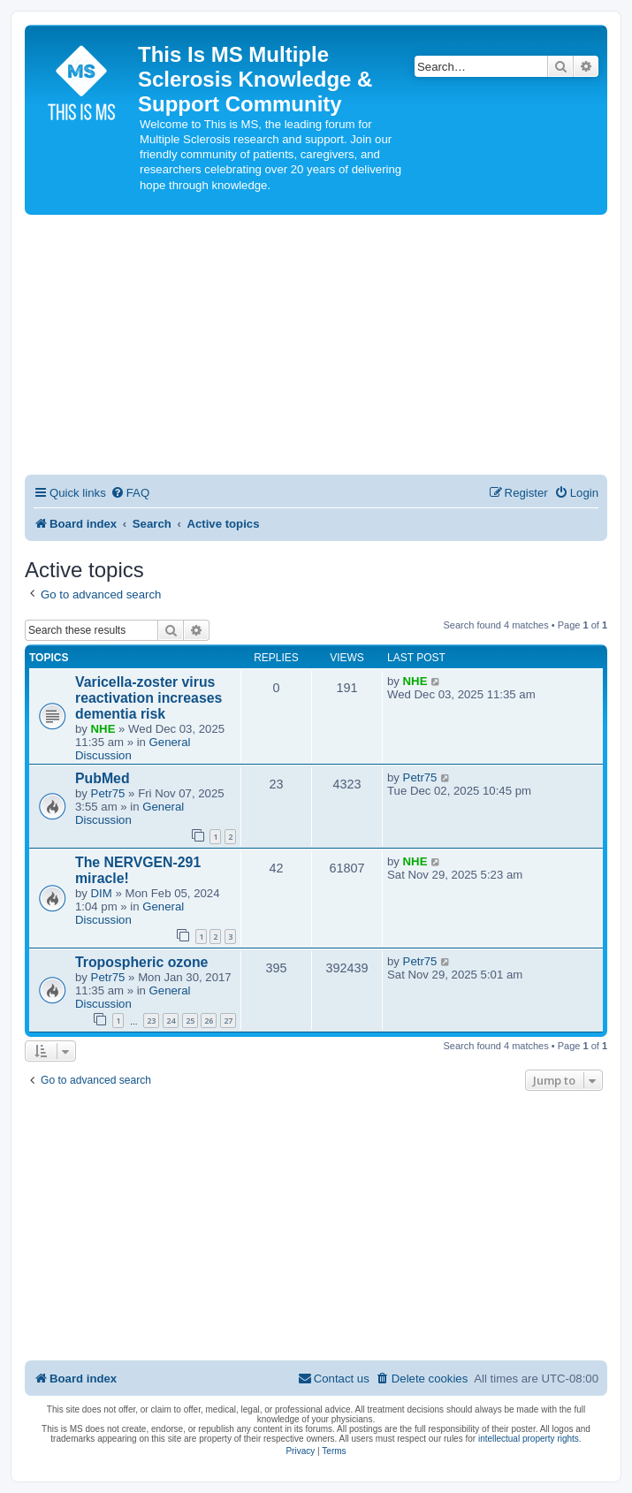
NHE (103, 728)
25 (190, 1020)
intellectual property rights (528, 1438)
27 (228, 1020)
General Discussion (129, 813)
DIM (101, 893)
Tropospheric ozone (141, 962)
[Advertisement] (316, 347)
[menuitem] (129, 493)
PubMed (102, 778)
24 (170, 1020)
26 (208, 1020)
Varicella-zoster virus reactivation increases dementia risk (148, 697)
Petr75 (108, 793)
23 (151, 1020)
